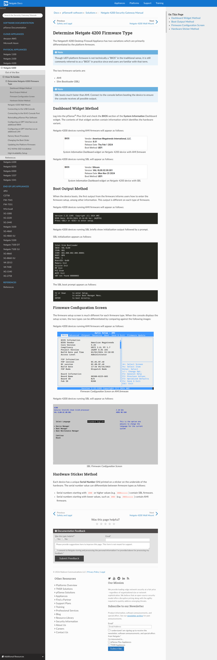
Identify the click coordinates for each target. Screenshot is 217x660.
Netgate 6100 (9, 162)
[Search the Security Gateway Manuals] (22, 15)
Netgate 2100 (9, 59)
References (10, 158)
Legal (103, 572)
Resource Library (65, 618)
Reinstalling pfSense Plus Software (22, 118)
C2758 (6, 195)
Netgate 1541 (9, 180)
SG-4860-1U (9, 236)
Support (147, 3)
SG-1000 (7, 213)
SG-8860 (7, 254)
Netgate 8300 (9, 171)
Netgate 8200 (9, 166)
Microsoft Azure (10, 43)
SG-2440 (7, 222)
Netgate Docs (13, 3)
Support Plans (63, 603)
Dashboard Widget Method (21, 88)
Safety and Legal (64, 23)
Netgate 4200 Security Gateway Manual (122, 13)
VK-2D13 (7, 262)
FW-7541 (8, 200)
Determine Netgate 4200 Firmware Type (22, 82)
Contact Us (62, 632)
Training (160, 3)
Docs (56, 13)
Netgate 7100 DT (11, 245)
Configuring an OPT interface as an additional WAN (22, 123)
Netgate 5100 (9, 240)
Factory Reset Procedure (18, 136)
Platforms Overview (66, 585)
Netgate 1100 (9, 54)
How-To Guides (11, 77)
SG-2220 (7, 218)
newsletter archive (135, 616)
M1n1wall (8, 209)
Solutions (91, 13)
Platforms (134, 3)
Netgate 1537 (9, 175)
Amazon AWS (9, 39)
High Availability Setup (17, 153)
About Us (61, 625)
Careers (60, 629)
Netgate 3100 (9, 227)
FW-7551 (8, 204)
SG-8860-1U (9, 258)
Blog (58, 614)
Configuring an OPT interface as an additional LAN (22, 130)
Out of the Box (12, 72)
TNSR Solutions (64, 589)
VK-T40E (7, 267)
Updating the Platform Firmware (21, 145)
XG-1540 (7, 271)
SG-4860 (7, 231)
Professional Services (67, 610)
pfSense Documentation (14, 28)
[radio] (58, 539)
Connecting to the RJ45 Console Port (24, 114)
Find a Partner (63, 600)
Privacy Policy (93, 572)
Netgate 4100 (9, 63)
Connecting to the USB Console (21, 109)
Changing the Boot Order (18, 140)
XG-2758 (7, 276)
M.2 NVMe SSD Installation (19, 149)
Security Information (67, 621)
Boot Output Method (18, 92)
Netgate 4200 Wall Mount (19, 105)
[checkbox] (79, 539)
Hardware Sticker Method (20, 101)
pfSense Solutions (65, 592)
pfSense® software (72, 13)
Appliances (119, 3)
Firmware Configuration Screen (22, 96)
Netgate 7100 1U (11, 249)
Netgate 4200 (8, 68)
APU (5, 191)
